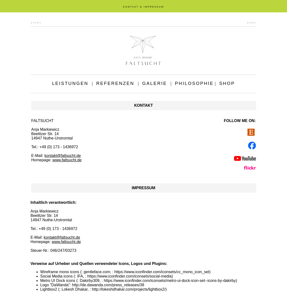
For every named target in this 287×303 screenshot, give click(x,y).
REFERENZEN (115, 83)
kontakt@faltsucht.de (62, 156)
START (36, 23)
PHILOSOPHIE (194, 83)
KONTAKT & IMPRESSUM (143, 7)
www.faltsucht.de (67, 160)
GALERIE (154, 83)
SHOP (251, 23)
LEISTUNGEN (70, 83)
